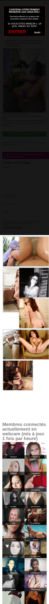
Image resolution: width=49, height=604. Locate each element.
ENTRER (17, 31)
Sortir (37, 32)
